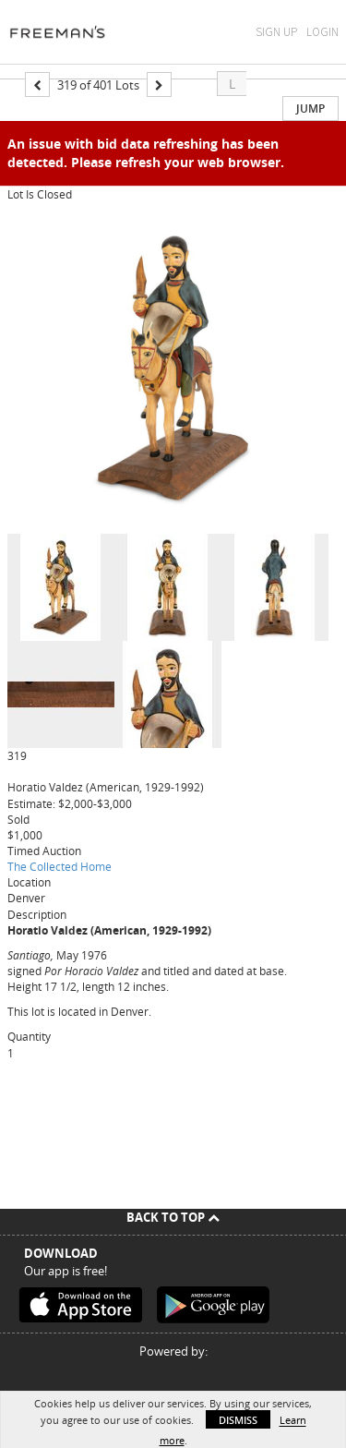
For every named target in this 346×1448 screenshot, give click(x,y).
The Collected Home (59, 866)
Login (322, 32)
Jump (310, 108)
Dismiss (238, 1420)
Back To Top (173, 1217)
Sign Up (276, 32)
